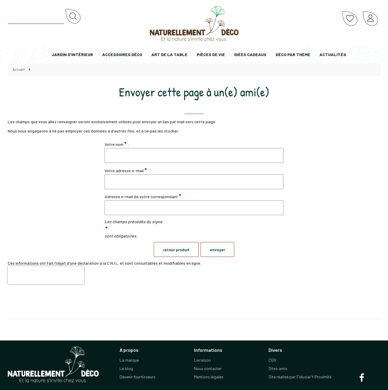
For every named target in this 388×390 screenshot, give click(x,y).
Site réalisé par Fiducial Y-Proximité (300, 376)
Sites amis (278, 368)
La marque (129, 360)
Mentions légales (209, 376)
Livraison (202, 360)
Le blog (126, 368)
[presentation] (46, 275)
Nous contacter (208, 368)
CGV (272, 360)
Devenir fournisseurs (137, 376)
